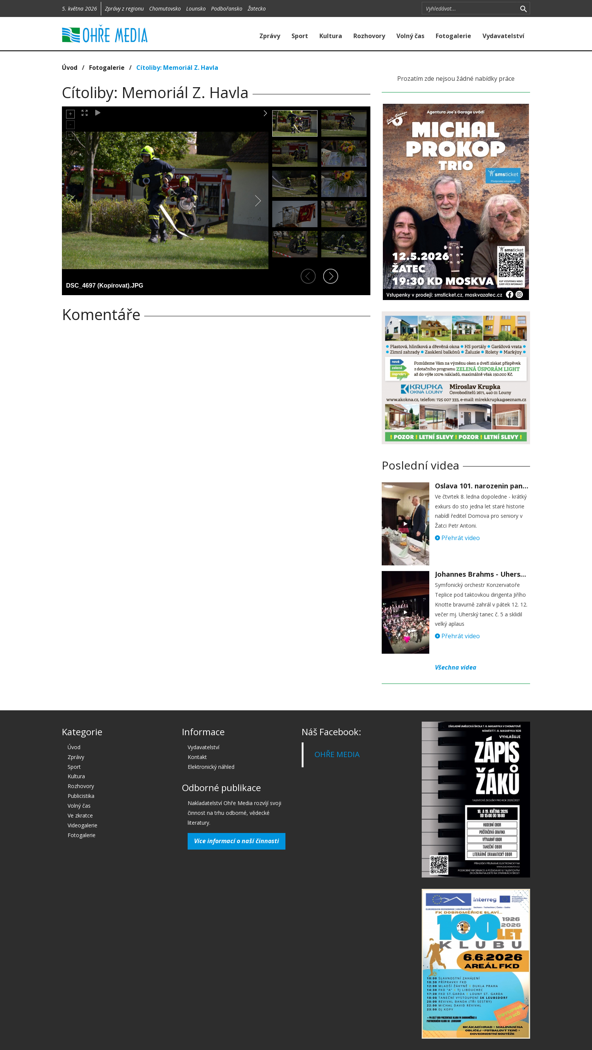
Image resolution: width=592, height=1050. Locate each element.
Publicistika (81, 795)
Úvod (69, 67)
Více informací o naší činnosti (236, 841)
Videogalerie (82, 825)
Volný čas (410, 36)
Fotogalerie (453, 36)
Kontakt (197, 757)
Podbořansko (226, 8)
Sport (299, 36)
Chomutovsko (165, 8)
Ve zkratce (80, 815)
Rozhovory (369, 36)
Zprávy (269, 36)
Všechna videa (455, 667)
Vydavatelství (503, 36)
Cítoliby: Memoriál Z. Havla (177, 67)
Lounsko (196, 8)
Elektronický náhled (211, 766)
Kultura (330, 36)
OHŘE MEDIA (337, 754)
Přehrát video (457, 538)
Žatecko (257, 8)
